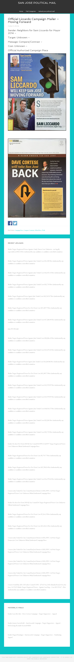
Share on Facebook (10, 223)
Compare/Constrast (29, 230)
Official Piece (38, 230)
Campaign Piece (19, 230)
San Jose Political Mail (37, 2)
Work (43, 230)
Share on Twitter (15, 223)
